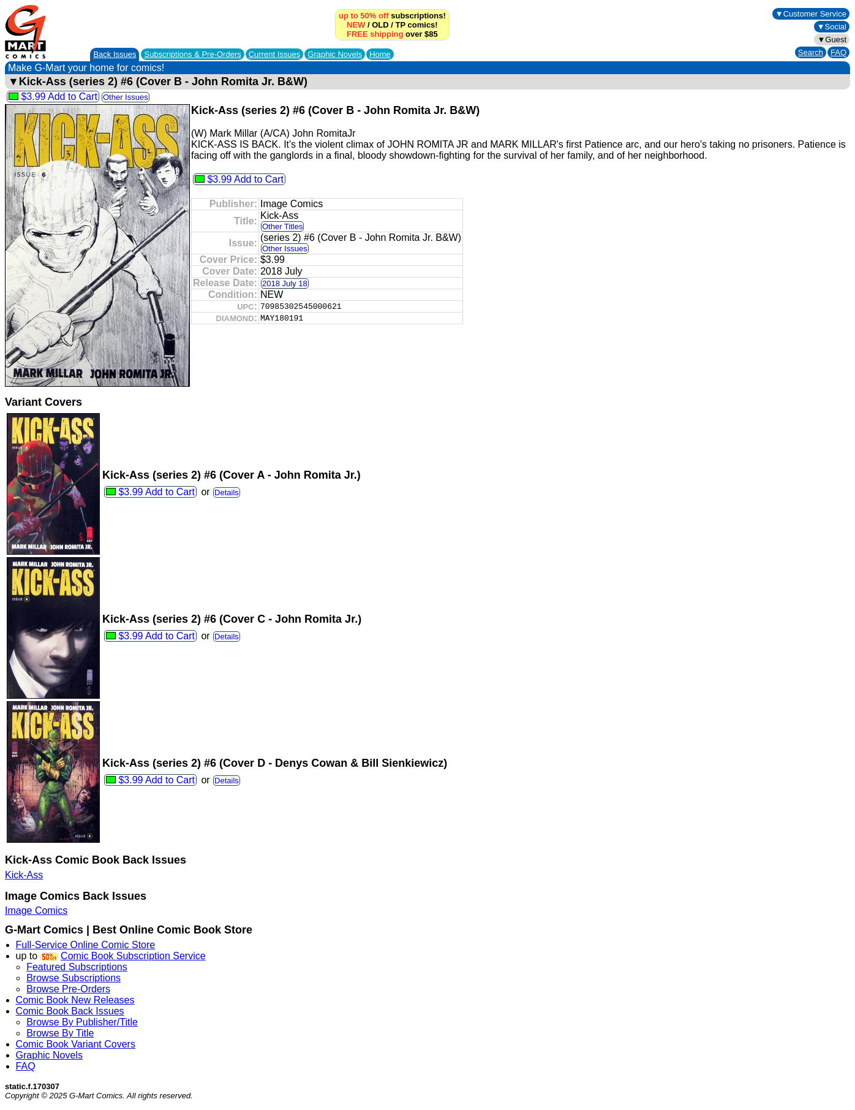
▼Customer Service (810, 13)
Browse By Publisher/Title (82, 1022)
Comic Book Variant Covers (75, 1044)
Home (380, 54)
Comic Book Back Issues (70, 1011)
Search (810, 52)
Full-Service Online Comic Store (86, 945)
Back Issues (114, 54)
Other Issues (125, 97)
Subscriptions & (192, 54)
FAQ (838, 52)
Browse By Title (60, 1033)
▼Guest (831, 39)
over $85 (392, 34)
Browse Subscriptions (73, 978)
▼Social (831, 26)
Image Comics (36, 910)
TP (400, 24)
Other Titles (282, 226)
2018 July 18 (284, 283)
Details (226, 492)
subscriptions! (392, 15)
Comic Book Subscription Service (133, 956)
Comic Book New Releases (75, 1000)
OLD (380, 24)
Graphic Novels (334, 54)
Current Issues (275, 54)
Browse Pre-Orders (68, 989)
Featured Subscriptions (76, 967)
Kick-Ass (24, 875)
